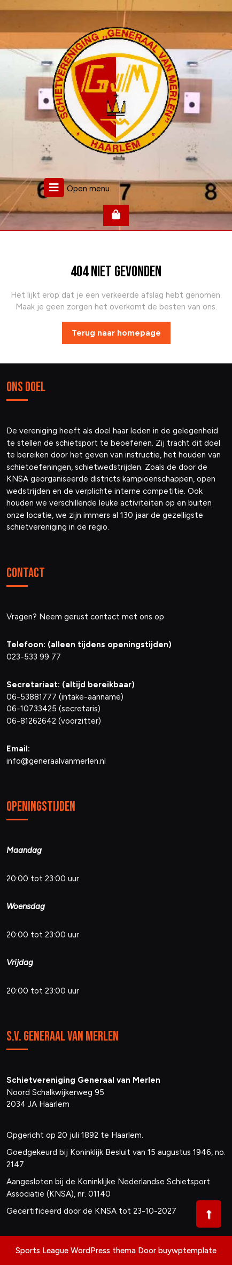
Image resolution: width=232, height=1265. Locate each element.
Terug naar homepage (121, 336)
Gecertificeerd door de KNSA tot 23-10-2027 (91, 1211)
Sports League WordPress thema (76, 1250)
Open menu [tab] (77, 187)
